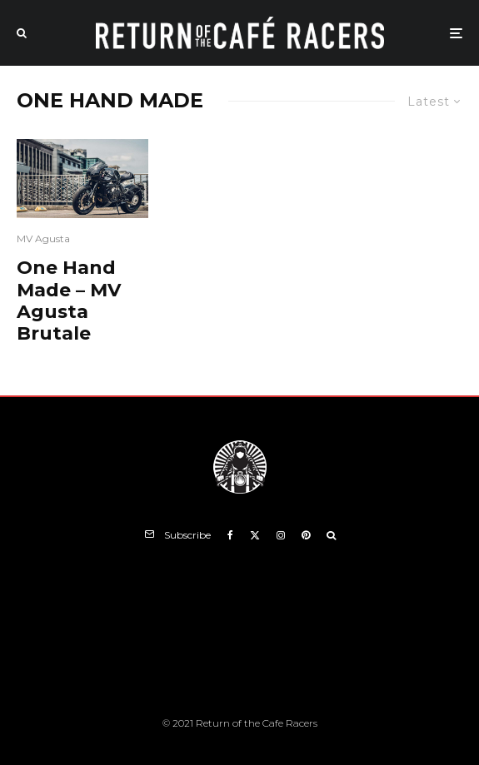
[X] (255, 535)
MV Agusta (43, 238)
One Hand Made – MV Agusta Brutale (69, 301)
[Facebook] (230, 535)
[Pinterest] (305, 535)
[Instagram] (280, 535)
